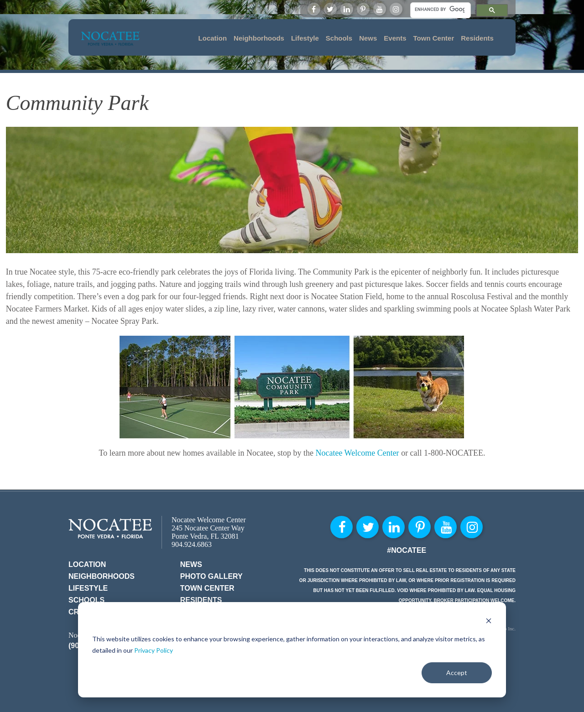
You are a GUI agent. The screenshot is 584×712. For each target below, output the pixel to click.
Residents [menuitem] (477, 38)
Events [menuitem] (395, 38)
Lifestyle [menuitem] (305, 38)
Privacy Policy (153, 650)
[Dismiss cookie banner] (488, 622)
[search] (439, 9)
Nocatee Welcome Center (357, 452)
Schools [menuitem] (339, 38)
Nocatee (110, 528)
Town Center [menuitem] (433, 38)
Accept (456, 672)
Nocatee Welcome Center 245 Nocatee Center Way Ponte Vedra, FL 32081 (209, 528)
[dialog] (292, 649)
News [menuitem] (368, 38)
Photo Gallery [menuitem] (211, 576)
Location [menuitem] (212, 38)
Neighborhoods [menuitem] (259, 38)
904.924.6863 (192, 544)
